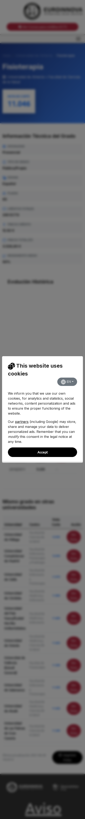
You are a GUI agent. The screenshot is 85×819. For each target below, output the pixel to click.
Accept (43, 452)
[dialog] (42, 409)
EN (66, 381)
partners (22, 422)
